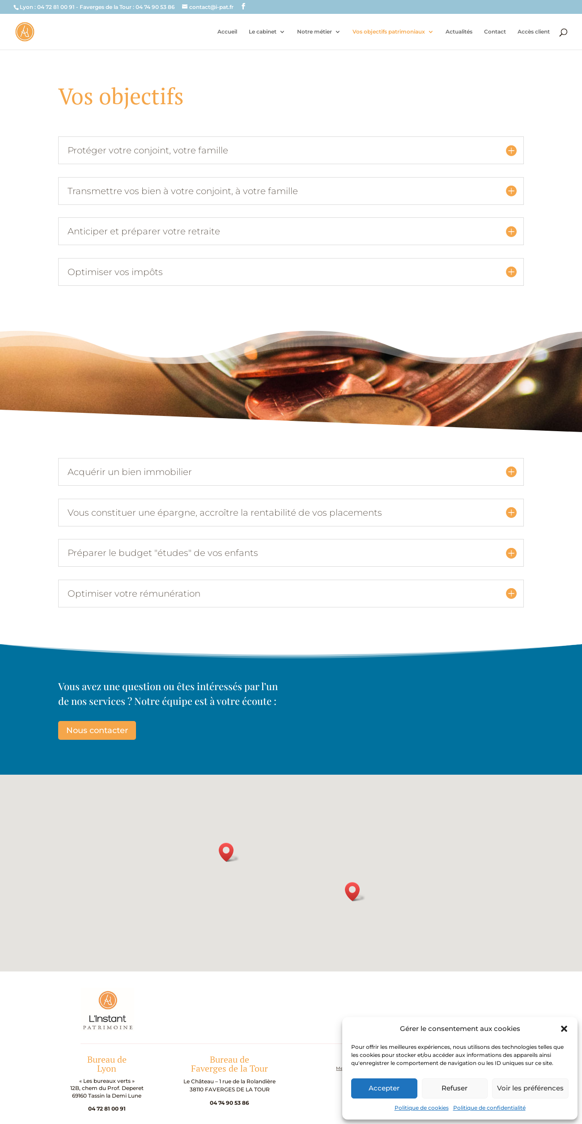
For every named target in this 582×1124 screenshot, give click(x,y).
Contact (495, 32)
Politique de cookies (422, 1107)
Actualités (459, 32)
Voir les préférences (530, 1088)
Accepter (384, 1088)
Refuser (454, 1088)
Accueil (227, 32)
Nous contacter (97, 730)
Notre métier (314, 32)
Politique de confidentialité (489, 1107)
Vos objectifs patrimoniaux (389, 32)
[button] (564, 1028)
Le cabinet (262, 32)
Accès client (534, 32)
